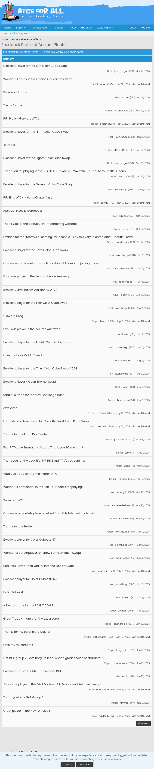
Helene (123, 518)
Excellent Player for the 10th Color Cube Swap (35, 66)
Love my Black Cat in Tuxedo (23, 355)
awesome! (10, 408)
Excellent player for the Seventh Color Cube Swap (38, 184)
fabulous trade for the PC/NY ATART (28, 605)
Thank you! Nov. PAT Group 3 (23, 697)
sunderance (122, 242)
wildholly (104, 716)
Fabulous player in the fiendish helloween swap (36, 276)
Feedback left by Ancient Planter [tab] (63, 52)
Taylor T (126, 597)
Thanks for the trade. (17, 526)
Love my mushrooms (18, 645)
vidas (126, 229)
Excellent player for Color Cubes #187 (29, 540)
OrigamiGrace (121, 268)
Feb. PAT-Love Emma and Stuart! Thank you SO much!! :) (43, 447)
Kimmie (123, 215)
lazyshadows (119, 663)
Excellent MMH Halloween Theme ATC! (30, 290)
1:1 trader (9, 145)
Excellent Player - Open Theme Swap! (29, 382)
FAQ (73, 27)
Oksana (125, 97)
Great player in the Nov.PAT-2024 (26, 711)
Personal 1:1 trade (15, 92)
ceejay (104, 123)
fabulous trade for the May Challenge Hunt (33, 395)
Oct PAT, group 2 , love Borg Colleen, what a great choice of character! (52, 658)
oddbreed (124, 281)
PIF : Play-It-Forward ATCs (21, 118)
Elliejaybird (122, 650)
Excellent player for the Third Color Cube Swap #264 (40, 368)
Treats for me (12, 105)
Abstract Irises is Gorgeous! (22, 211)
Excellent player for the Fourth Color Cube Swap (37, 342)
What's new (40, 27)
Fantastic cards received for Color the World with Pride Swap (46, 421)
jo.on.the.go (120, 71)
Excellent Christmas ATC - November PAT (32, 671)
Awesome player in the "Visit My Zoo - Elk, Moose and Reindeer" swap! (52, 684)
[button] (28, 28)
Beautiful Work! (14, 592)
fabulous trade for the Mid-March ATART (31, 474)
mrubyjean (122, 558)
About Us (86, 27)
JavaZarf (123, 176)
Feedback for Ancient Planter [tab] (21, 52)
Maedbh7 (105, 321)
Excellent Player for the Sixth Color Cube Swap (35, 250)
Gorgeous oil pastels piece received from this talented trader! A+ (49, 513)
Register (23, 33)
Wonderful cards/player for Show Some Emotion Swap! (42, 553)
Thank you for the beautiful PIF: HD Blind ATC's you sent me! (44, 461)
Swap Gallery (104, 27)
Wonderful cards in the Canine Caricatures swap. (38, 79)
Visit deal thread (141, 84)
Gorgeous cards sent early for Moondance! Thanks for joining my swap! (53, 263)
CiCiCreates (100, 84)
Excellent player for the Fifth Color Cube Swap (35, 303)
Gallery (59, 27)
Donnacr (122, 400)
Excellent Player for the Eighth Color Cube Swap (36, 158)
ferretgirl (121, 492)
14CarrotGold (121, 110)
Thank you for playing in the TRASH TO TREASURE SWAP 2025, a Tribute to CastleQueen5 (64, 171)
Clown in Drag (13, 316)
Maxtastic (101, 426)
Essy (127, 452)
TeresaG (125, 360)
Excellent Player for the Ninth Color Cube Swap (36, 132)
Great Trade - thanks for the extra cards (31, 619)
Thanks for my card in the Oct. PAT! (27, 632)
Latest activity (9, 33)
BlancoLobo (102, 689)
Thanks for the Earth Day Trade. (25, 434)
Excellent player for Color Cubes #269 (30, 579)
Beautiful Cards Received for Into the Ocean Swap (38, 566)
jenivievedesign (120, 505)
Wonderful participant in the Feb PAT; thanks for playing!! (43, 487)
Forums (21, 27)
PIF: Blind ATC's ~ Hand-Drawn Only (27, 197)
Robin (124, 294)
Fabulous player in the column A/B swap (31, 329)
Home (8, 27)
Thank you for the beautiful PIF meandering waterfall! (40, 224)
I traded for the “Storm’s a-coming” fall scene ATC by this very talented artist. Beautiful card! (68, 237)
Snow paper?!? (13, 500)
